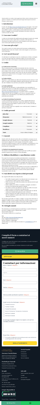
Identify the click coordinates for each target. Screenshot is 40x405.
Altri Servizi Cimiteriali (10, 313)
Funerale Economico (10, 304)
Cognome (5, 272)
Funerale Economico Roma (8, 368)
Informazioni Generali (10, 315)
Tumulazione (24, 355)
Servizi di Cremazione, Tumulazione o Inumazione (16, 311)
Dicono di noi (24, 377)
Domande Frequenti (25, 379)
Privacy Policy (5, 399)
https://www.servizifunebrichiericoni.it (18, 26)
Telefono (8, 287)
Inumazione (23, 351)
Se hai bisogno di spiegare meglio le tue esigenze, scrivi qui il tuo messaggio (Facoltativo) (18, 320)
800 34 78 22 (28, 3)
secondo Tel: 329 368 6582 (8, 384)
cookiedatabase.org (29, 221)
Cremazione (24, 353)
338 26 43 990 (8, 256)
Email (7, 280)
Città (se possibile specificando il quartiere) (16, 295)
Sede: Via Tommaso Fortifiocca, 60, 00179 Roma (10, 379)
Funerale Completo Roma (8, 363)
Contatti (22, 375)
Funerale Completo (9, 306)
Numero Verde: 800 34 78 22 (8, 386)
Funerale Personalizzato (10, 309)
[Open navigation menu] (36, 3)
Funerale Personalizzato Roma (9, 365)
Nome (4, 267)
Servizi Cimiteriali (25, 358)
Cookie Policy (12, 399)
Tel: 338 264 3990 (6, 382)
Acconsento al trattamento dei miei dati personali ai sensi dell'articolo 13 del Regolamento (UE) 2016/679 (20, 338)
